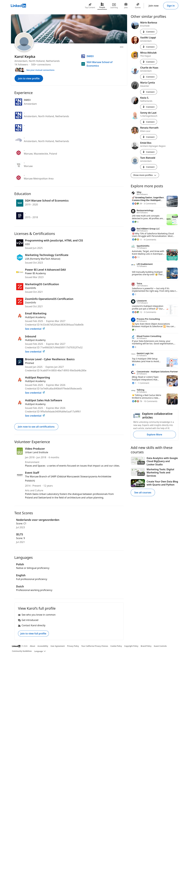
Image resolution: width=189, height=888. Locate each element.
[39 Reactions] (137, 203)
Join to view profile (29, 78)
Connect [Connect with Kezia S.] (149, 106)
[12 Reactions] (137, 312)
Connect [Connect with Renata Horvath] (149, 137)
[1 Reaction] (134, 329)
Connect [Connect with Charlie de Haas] (149, 76)
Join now (154, 5)
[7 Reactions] (134, 294)
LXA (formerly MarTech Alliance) (42, 258)
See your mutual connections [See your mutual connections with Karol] (40, 70)
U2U (27, 244)
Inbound (30, 336)
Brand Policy (146, 646)
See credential (35, 328)
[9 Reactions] (134, 347)
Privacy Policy (73, 646)
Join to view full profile (33, 633)
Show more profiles (144, 175)
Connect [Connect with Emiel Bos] (149, 152)
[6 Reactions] (135, 221)
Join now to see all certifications (36, 426)
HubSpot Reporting (37, 377)
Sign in (171, 5)
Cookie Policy (116, 646)
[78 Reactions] (137, 401)
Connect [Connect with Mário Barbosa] (149, 31)
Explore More (154, 434)
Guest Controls (160, 646)
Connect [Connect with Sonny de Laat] (149, 121)
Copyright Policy (131, 646)
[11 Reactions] (137, 239)
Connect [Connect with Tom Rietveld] (149, 166)
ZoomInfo (30, 288)
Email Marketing (35, 313)
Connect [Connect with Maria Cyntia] (149, 91)
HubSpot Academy (35, 317)
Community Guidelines (22, 651)
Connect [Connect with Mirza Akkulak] (149, 61)
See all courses (142, 492)
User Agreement (57, 646)
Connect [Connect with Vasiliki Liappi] (149, 46)
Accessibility (43, 646)
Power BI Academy (35, 273)
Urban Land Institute (36, 452)
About (32, 646)
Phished (29, 363)
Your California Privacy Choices (94, 646)
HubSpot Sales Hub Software (43, 400)
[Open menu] (121, 47)
